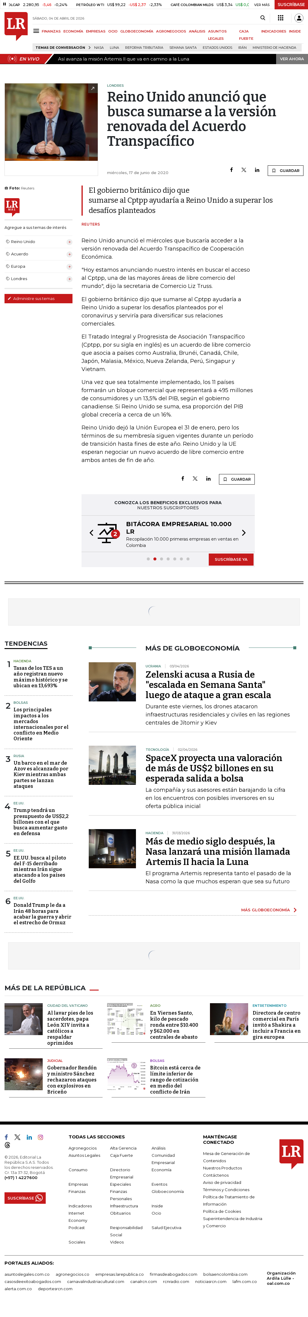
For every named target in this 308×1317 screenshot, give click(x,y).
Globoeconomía (168, 1190)
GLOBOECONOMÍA (136, 31)
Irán (242, 48)
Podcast (77, 1227)
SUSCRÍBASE (291, 4)
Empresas (78, 1183)
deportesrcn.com (55, 1288)
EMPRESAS (96, 31)
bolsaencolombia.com (225, 1273)
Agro (155, 1005)
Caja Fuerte (121, 1154)
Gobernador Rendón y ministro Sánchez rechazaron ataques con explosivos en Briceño (72, 1079)
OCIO (113, 31)
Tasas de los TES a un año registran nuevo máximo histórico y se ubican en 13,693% (41, 676)
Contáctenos (216, 1174)
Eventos (159, 1183)
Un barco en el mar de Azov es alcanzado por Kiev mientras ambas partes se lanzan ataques (41, 774)
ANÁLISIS (197, 31)
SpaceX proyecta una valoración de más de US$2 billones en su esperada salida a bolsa (214, 768)
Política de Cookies (222, 1210)
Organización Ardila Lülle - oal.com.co (281, 1277)
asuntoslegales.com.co (27, 1273)
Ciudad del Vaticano (67, 1005)
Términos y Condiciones (226, 1189)
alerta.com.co (18, 1288)
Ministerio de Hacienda (274, 48)
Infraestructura (124, 1205)
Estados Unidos (217, 48)
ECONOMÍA (73, 31)
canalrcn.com (143, 1280)
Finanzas (77, 1190)
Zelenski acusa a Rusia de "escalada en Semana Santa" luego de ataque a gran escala (208, 685)
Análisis (158, 1147)
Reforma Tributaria (144, 48)
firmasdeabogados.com (173, 1273)
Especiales (120, 1183)
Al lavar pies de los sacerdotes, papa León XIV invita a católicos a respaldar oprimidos (70, 1027)
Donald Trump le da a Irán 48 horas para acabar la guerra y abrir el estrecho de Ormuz (42, 913)
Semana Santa (183, 48)
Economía (161, 1169)
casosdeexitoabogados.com (33, 1280)
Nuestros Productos (222, 1167)
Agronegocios (83, 1147)
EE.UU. (19, 803)
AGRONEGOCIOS (171, 31)
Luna (114, 48)
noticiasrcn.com (210, 1280)
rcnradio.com (176, 1280)
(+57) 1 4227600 (21, 1177)
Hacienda (22, 661)
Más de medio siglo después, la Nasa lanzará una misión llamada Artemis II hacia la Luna (218, 851)
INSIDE (295, 31)
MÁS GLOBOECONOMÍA (265, 909)
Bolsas (21, 703)
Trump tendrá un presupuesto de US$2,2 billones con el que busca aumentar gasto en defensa (41, 821)
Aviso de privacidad (222, 1181)
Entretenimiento (270, 1005)
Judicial (55, 1060)
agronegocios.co (72, 1273)
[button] (90, 534)
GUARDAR (286, 170)
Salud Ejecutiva (166, 1227)
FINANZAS (51, 31)
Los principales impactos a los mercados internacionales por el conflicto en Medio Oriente (41, 724)
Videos (117, 1241)
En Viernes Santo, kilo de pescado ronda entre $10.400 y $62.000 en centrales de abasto (174, 1024)
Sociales (77, 1241)
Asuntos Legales (84, 1154)
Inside (157, 1205)
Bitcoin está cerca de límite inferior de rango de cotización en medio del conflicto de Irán (175, 1079)
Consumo (78, 1169)
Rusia (19, 756)
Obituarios (120, 1212)
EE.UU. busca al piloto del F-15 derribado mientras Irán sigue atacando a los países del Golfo (40, 869)
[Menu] (37, 31)
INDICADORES (273, 31)
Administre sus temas (31, 298)
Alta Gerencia (123, 1147)
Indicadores (80, 1205)
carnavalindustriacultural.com (95, 1280)
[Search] (263, 18)
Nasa (99, 48)
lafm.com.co (245, 1280)
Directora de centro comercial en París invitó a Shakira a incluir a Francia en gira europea (277, 1024)
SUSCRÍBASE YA (231, 559)
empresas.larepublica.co (119, 1273)
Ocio (156, 1212)
